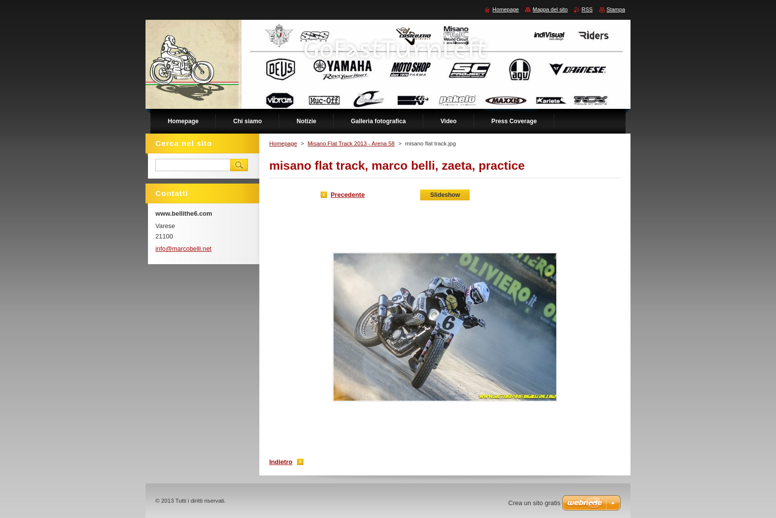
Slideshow (445, 194)
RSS (587, 9)
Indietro (280, 462)
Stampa (616, 9)
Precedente (348, 194)
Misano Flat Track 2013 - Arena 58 (350, 143)
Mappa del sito (550, 9)
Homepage (283, 143)
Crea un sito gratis (534, 503)
